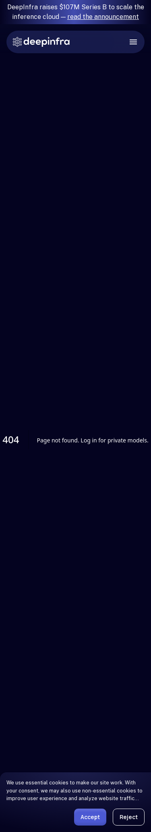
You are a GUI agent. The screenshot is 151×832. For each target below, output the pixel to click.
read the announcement (103, 17)
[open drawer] (133, 42)
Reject (129, 817)
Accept (90, 817)
